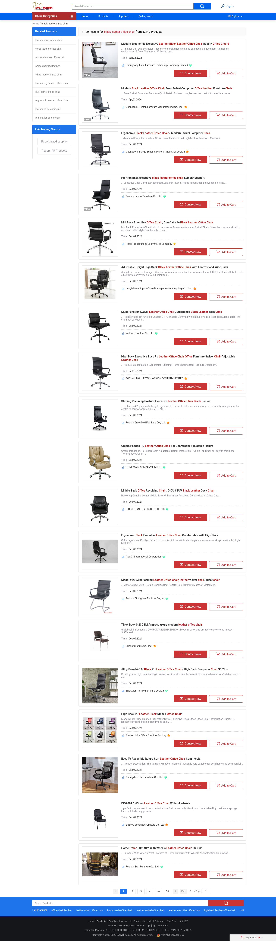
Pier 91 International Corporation (143, 556)
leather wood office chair (91, 910)
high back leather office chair (222, 910)
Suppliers (123, 16)
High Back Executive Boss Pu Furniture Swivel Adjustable (178, 358)
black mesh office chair (122, 910)
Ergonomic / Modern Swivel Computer (165, 133)
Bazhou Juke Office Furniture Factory (146, 735)
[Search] (206, 891)
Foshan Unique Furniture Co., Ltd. (144, 196)
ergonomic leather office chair (51, 100)
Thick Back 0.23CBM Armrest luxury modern (161, 624)
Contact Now (190, 73)
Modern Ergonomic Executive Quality (175, 43)
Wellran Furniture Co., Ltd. (140, 333)
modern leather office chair (50, 57)
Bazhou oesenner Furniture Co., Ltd (145, 824)
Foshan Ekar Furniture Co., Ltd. (142, 866)
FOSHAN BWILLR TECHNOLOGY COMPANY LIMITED (154, 378)
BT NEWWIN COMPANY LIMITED (144, 467)
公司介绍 (171, 921)
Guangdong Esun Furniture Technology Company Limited (157, 65)
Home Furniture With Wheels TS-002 (161, 848)
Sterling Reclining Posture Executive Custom (166, 401)
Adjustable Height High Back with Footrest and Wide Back (174, 267)
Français (112, 926)
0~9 (189, 930)
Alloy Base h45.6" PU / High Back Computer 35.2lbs (174, 669)
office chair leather (64, 910)
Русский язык (126, 926)
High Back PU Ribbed (151, 714)
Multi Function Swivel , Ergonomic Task (171, 311)
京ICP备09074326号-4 (170, 935)
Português (163, 926)
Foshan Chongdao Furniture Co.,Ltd (145, 598)
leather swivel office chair (153, 910)
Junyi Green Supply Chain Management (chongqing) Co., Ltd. (159, 288)
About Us (126, 921)
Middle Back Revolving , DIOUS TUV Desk (168, 490)
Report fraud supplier (54, 141)
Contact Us (139, 921)
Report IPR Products (54, 150)
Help (150, 921)
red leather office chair (47, 117)
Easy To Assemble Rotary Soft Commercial (161, 758)
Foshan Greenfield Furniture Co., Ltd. (146, 422)
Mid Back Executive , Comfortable (167, 222)
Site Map (159, 921)
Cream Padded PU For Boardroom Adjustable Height (167, 446)
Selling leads (146, 16)
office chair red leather (47, 66)
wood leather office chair (48, 48)
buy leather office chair (47, 91)
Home (84, 16)
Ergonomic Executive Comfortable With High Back (169, 535)
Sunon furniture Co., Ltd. (139, 646)
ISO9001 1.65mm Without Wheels (155, 803)
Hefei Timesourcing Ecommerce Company (149, 243)
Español (141, 926)
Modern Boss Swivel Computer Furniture (176, 88)
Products (103, 16)
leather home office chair (48, 40)
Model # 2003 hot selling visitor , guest (170, 580)
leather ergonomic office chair (51, 83)
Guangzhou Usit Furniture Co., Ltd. (144, 777)
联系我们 (183, 921)
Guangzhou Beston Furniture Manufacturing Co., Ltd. (154, 107)
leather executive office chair (186, 910)
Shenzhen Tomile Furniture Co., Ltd (145, 690)
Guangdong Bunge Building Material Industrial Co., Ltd (155, 151)
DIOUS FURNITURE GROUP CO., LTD (145, 509)
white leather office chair (48, 74)
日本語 (151, 926)
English (233, 16)
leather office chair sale (48, 109)
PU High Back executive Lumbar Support (163, 177)
